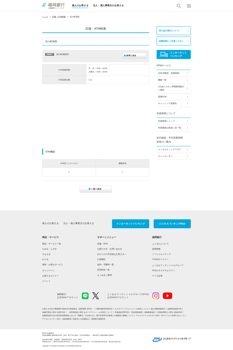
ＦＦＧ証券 (157, 276)
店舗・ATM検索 (59, 17)
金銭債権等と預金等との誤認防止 (75, 319)
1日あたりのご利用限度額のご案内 (171, 88)
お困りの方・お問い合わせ (109, 249)
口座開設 (101, 259)
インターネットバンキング (130, 223)
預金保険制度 (136, 312)
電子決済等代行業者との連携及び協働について (115, 315)
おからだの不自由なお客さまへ (111, 254)
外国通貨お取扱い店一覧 (169, 128)
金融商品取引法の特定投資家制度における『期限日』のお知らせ (68, 315)
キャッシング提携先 (167, 103)
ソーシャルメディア (161, 254)
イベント (46, 281)
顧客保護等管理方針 (104, 309)
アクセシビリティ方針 (51, 319)
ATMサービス (164, 65)
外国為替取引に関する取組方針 (169, 312)
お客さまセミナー (50, 276)
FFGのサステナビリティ (163, 270)
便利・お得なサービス (52, 264)
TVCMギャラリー (160, 259)
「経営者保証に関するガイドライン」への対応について (90, 312)
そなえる (46, 254)
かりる (45, 259)
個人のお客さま (80, 5)
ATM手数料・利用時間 (168, 73)
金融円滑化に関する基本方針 (53, 312)
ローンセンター (165, 156)
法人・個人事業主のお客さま (108, 5)
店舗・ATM (102, 244)
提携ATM (162, 96)
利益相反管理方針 (122, 312)
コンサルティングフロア (169, 149)
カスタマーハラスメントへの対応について (132, 309)
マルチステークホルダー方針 (147, 315)
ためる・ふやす (49, 249)
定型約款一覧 (103, 270)
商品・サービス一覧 (51, 244)
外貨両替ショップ (166, 121)
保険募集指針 (149, 312)
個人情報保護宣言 (158, 309)
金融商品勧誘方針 (174, 309)
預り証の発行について (169, 30)
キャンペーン (48, 270)
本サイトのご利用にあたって (172, 315)
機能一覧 (162, 80)
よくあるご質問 (104, 275)
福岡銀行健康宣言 (98, 319)
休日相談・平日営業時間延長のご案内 (170, 139)
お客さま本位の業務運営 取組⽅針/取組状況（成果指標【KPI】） (68, 309)
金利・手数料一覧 (105, 264)
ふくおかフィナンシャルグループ (167, 265)
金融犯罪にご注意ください (171, 41)
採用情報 (156, 249)
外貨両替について (166, 113)
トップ (45, 17)
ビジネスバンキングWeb (172, 223)
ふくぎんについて (160, 244)
